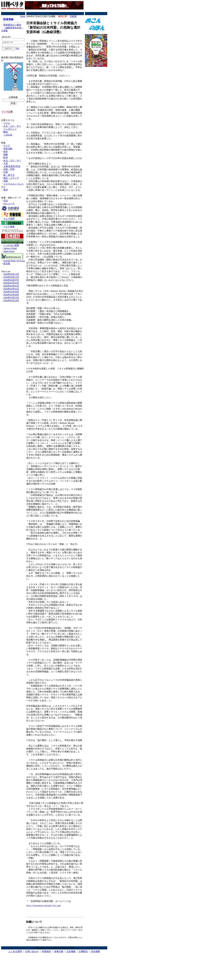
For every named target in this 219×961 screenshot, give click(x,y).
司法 (5, 200)
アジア (6, 146)
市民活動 (7, 149)
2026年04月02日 (11, 286)
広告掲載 (70, 952)
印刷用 (73, 16)
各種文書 (58, 952)
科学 (5, 151)
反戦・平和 (9, 169)
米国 (5, 181)
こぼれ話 (7, 135)
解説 (5, 132)
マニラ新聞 (9, 218)
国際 (5, 154)
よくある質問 (15, 952)
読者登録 (8, 19)
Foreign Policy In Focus (14, 261)
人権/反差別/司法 (11, 166)
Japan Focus (8, 251)
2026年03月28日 (11, 294)
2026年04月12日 (11, 277)
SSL (18, 48)
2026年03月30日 (11, 292)
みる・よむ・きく (12, 126)
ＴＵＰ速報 (9, 226)
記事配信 (83, 952)
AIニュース (9, 203)
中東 (5, 172)
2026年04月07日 (11, 280)
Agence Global (10, 248)
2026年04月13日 (11, 274)
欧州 (5, 157)
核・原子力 (9, 175)
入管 (5, 163)
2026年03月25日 (11, 297)
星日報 (6, 263)
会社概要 (95, 952)
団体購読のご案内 (12, 25)
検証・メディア (11, 178)
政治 (5, 190)
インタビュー (10, 129)
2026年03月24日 (11, 300)
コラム (6, 123)
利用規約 (46, 952)
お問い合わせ (32, 952)
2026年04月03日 (11, 283)
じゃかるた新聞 (11, 245)
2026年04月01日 (11, 289)
